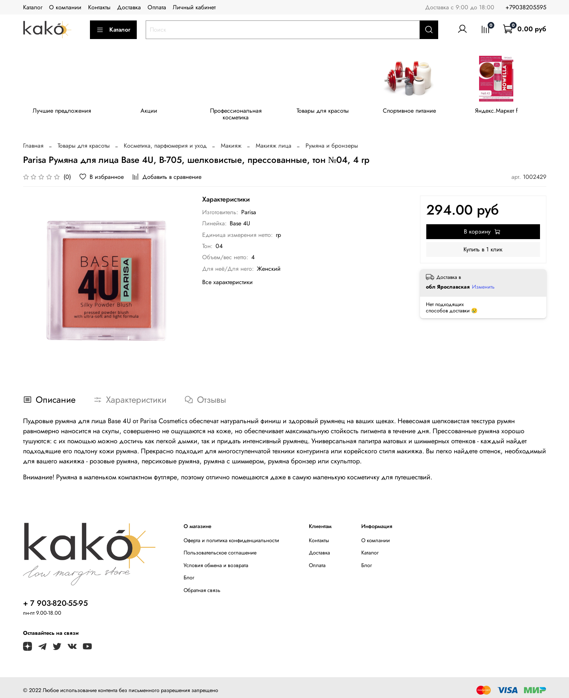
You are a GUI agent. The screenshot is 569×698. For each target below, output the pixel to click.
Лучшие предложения (62, 112)
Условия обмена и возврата (216, 559)
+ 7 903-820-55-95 (55, 597)
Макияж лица (273, 140)
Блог (189, 572)
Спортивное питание (417, 112)
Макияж (231, 140)
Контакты (99, 7)
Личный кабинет (194, 7)
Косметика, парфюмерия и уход (165, 140)
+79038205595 (525, 7)
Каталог (32, 7)
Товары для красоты (329, 112)
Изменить (483, 281)
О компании (65, 7)
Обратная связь (202, 584)
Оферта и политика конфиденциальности (231, 534)
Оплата (157, 7)
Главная (33, 140)
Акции (151, 112)
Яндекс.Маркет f (506, 112)
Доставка (129, 7)
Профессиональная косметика (240, 112)
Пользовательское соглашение (220, 547)
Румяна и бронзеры (331, 140)
